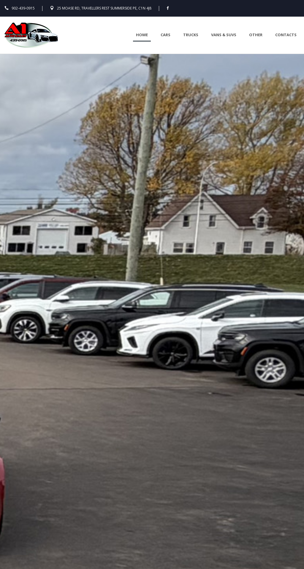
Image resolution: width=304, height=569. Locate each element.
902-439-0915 (23, 8)
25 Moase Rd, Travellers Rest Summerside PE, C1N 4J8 (104, 8)
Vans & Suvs (223, 34)
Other (255, 34)
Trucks (190, 34)
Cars (165, 34)
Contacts (286, 34)
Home (142, 34)
